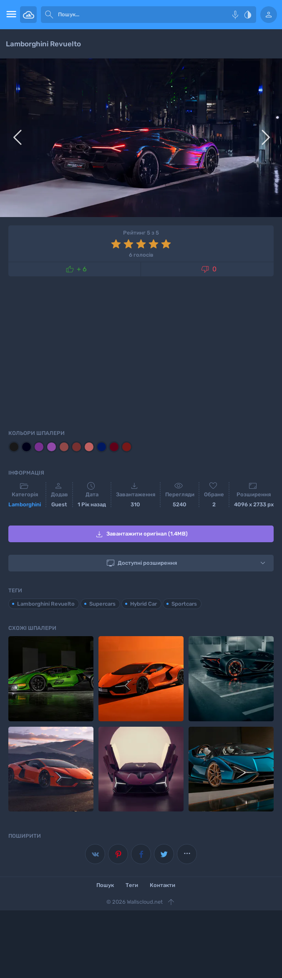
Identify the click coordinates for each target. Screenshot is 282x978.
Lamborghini (24, 504)
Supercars (102, 604)
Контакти (162, 885)
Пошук (105, 885)
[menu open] (10, 14)
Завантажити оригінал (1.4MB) (141, 534)
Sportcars (184, 604)
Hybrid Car (143, 604)
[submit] (49, 14)
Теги (132, 885)
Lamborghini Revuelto (46, 604)
